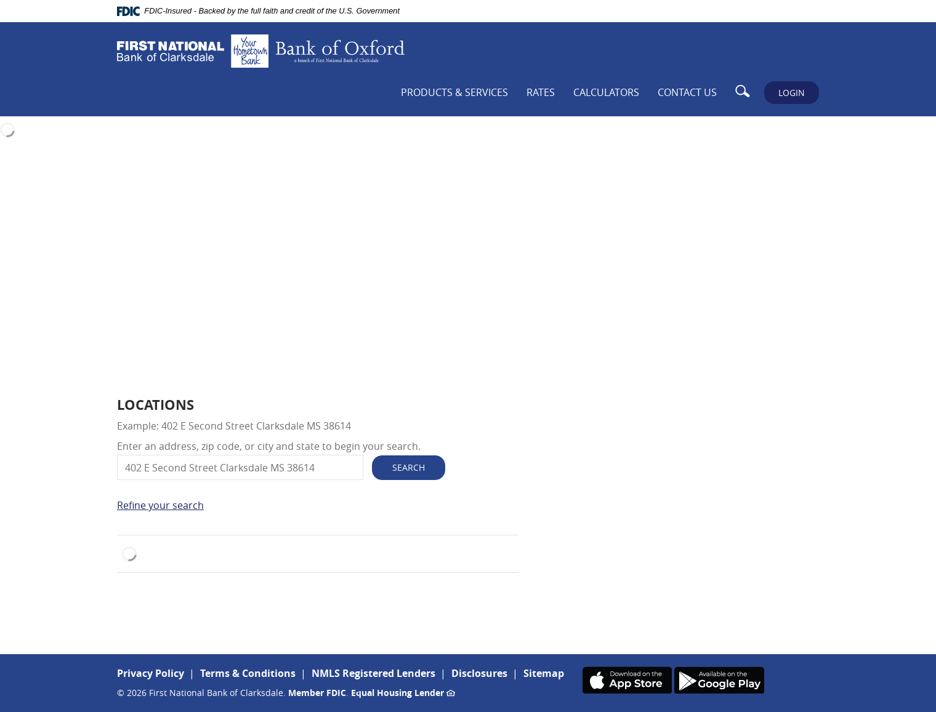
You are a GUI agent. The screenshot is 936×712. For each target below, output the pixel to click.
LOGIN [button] (791, 92)
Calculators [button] (606, 92)
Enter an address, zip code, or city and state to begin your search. (269, 446)
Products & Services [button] (454, 92)
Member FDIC (317, 692)
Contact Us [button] (687, 92)
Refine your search (160, 505)
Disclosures (479, 673)
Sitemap (543, 673)
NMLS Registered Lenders (373, 673)
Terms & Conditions (248, 673)
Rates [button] (540, 92)
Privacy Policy (150, 673)
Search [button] (408, 467)
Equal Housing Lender (403, 692)
